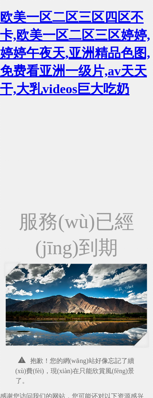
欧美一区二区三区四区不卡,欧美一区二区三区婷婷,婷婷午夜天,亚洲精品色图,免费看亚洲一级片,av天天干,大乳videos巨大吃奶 (75, 53)
